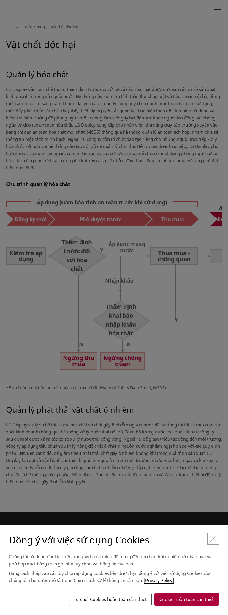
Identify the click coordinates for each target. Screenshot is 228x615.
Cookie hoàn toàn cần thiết (186, 599)
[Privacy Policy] (159, 580)
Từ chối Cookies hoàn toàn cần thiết (110, 599)
